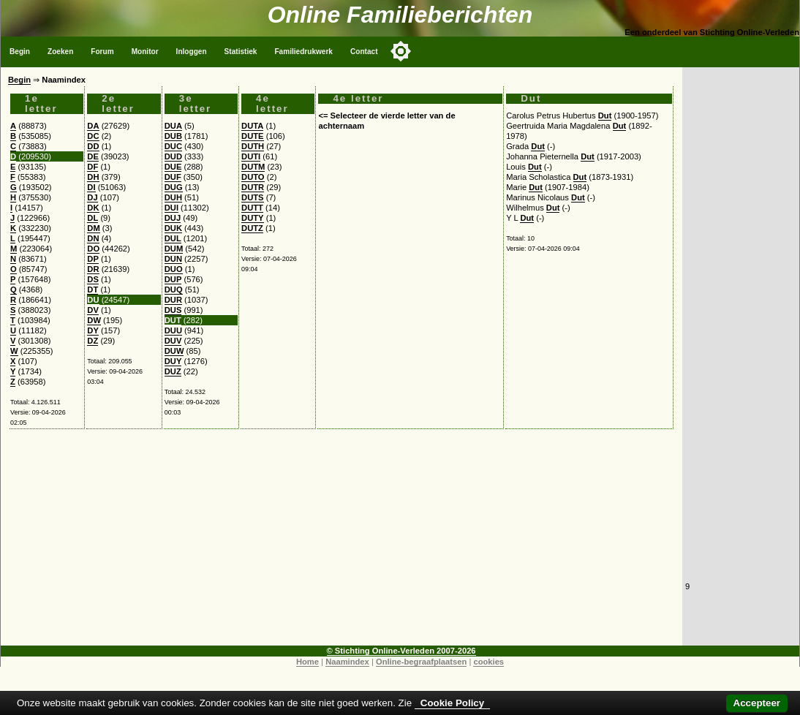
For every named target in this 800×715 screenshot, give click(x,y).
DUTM (253, 166)
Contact (364, 52)
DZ (92, 340)
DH (93, 177)
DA (93, 125)
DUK (173, 228)
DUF (173, 177)
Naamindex (347, 661)
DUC (173, 146)
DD (93, 146)
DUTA (252, 125)
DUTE (252, 136)
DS (93, 279)
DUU (173, 330)
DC (93, 136)
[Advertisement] (341, 543)
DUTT (252, 207)
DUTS (252, 197)
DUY (173, 361)
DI (91, 187)
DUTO (253, 177)
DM (93, 228)
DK (93, 207)
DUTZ (252, 228)
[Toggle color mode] (400, 51)
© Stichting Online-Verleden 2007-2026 (401, 650)
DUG (174, 187)
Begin (20, 52)
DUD (173, 156)
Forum (102, 52)
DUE (173, 166)
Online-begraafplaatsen (421, 661)
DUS (173, 310)
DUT (173, 320)
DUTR (252, 187)
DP (93, 258)
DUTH (252, 146)
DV (93, 310)
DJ (92, 197)
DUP (173, 279)
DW (94, 320)
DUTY (252, 217)
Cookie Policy (452, 702)
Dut (605, 115)
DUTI (250, 156)
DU (93, 299)
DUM (174, 248)
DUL (173, 238)
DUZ (173, 371)
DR (93, 269)
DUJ (173, 217)
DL (92, 217)
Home (307, 661)
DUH (173, 197)
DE (93, 156)
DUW (174, 351)
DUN (173, 258)
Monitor (145, 52)
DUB (173, 136)
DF (92, 166)
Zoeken (60, 52)
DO (93, 248)
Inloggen (191, 52)
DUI (171, 207)
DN (93, 238)
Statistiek (240, 52)
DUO (174, 269)
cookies (488, 661)
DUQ (174, 289)
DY (93, 330)
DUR (173, 299)
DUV (173, 340)
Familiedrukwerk (303, 52)
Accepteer (756, 702)
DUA (173, 125)
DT (92, 289)
